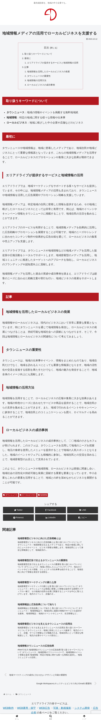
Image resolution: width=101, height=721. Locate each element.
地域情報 (42, 497)
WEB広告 (44, 667)
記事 (25, 68)
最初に (26, 58)
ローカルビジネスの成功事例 (40, 86)
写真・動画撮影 (62, 667)
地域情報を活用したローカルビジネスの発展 (48, 72)
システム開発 (82, 667)
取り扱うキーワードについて (37, 54)
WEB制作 (8, 667)
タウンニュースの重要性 (38, 77)
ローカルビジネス (28, 497)
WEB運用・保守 (26, 667)
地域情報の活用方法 (36, 81)
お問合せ (50, 693)
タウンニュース (10, 497)
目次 (46, 47)
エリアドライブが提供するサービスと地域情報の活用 (53, 63)
